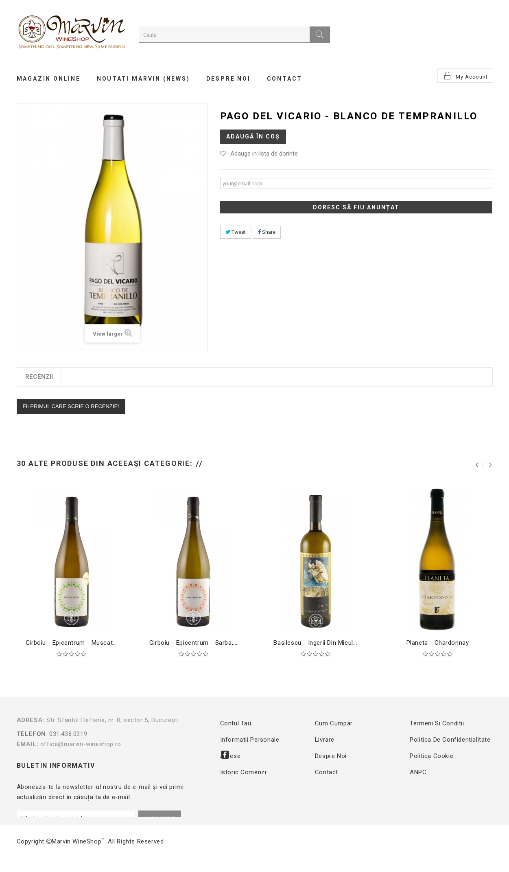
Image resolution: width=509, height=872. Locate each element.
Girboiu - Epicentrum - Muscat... (71, 642)
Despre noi (331, 756)
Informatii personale (250, 739)
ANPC (418, 772)
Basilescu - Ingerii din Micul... (315, 642)
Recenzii (39, 376)
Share (266, 232)
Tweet (235, 232)
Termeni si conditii (437, 723)
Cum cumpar (334, 723)
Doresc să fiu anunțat (356, 207)
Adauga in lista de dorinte (264, 153)
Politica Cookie (431, 756)
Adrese (230, 756)
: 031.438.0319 (107, 734)
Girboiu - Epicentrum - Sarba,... (193, 642)
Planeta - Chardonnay (437, 642)
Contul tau (235, 723)
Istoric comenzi (243, 772)
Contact (326, 772)
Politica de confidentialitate (450, 739)
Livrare (324, 739)
